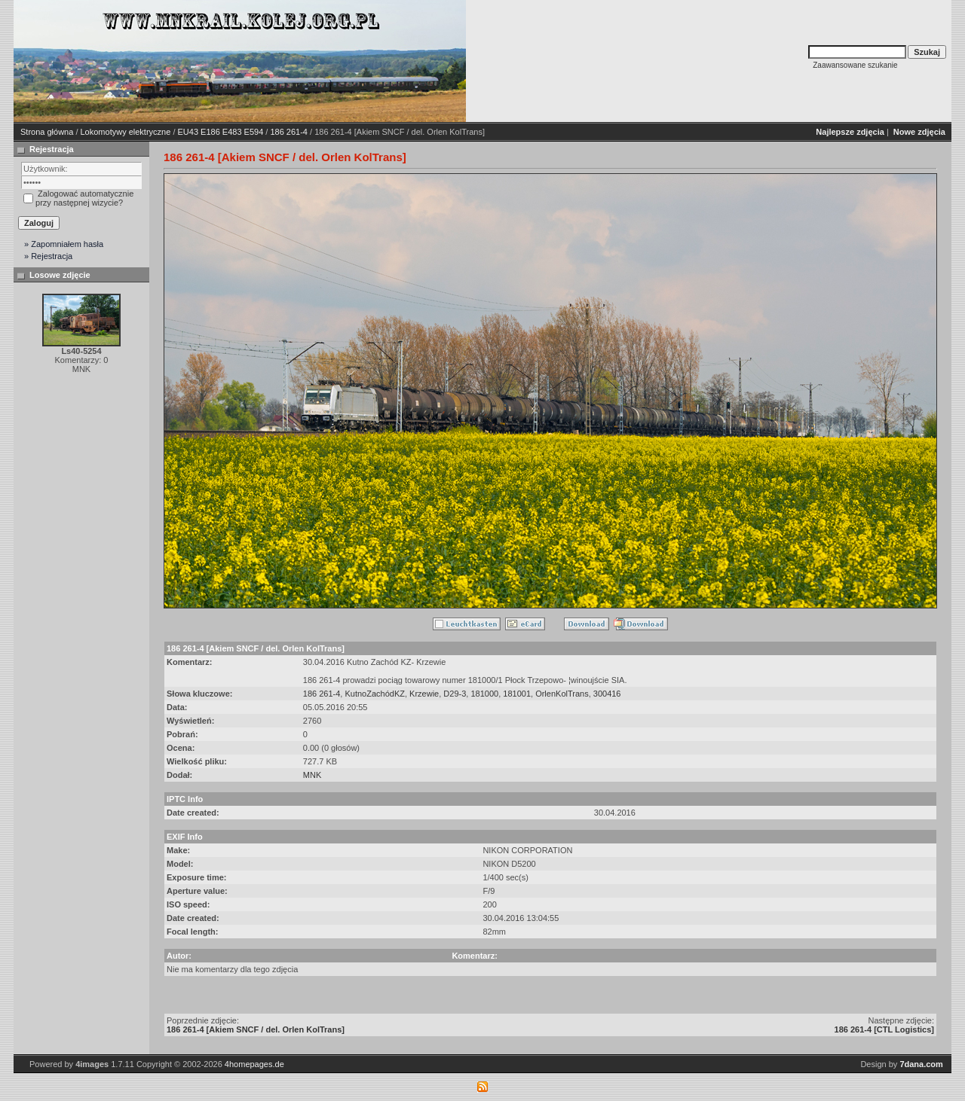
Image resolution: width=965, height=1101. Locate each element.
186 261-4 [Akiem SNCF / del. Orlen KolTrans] (256, 1029)
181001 (517, 693)
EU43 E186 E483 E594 (221, 131)
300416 (607, 693)
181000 (484, 693)
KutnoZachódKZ (375, 693)
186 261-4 (289, 131)
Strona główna (46, 131)
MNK (312, 774)
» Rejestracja (48, 256)
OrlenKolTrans (562, 693)
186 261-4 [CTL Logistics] (884, 1029)
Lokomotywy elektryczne (126, 131)
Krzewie (424, 693)
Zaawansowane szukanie (855, 65)
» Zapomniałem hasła (63, 244)
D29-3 (454, 693)
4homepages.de (254, 1064)
